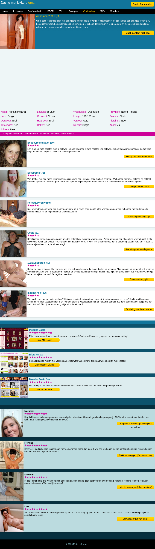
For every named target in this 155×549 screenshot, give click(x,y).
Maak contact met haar (138, 33)
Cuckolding (89, 11)
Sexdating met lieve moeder (139, 309)
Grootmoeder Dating (44, 365)
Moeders (114, 11)
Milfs (102, 11)
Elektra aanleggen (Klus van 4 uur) (135, 455)
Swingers (73, 11)
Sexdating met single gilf (138, 216)
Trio (61, 11)
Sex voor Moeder (44, 389)
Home (5, 11)
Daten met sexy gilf (139, 279)
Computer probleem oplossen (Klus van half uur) (135, 423)
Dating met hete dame (138, 186)
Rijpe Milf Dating (44, 340)
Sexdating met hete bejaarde (138, 249)
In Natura (18, 11)
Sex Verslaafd (35, 11)
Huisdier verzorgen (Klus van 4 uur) (135, 487)
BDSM (50, 11)
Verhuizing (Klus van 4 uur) (135, 519)
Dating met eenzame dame (139, 156)
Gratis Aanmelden (142, 4)
